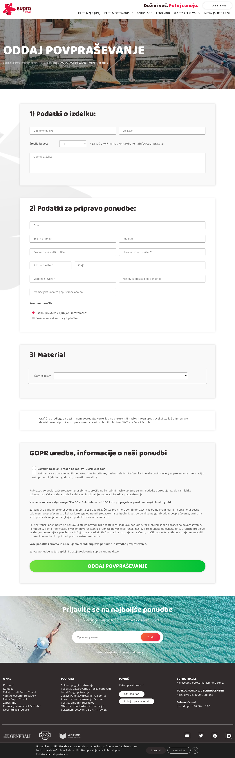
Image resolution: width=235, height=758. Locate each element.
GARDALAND (144, 13)
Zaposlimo (9, 702)
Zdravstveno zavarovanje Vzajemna (83, 695)
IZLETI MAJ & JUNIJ (89, 13)
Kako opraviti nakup (131, 685)
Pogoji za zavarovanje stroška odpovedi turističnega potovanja (86, 690)
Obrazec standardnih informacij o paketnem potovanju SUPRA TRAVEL (83, 707)
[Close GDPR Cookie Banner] (196, 750)
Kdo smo (8, 685)
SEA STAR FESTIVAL (187, 13)
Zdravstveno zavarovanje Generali (82, 699)
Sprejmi (155, 750)
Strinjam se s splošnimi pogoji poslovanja (117, 652)
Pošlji (150, 637)
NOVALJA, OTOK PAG (217, 13)
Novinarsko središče (16, 709)
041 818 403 (219, 5)
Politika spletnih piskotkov (51, 754)
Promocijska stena (49, 62)
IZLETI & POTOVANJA (118, 13)
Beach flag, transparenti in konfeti (20, 62)
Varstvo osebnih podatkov (19, 695)
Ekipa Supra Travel (15, 699)
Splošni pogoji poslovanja (77, 685)
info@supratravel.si (151, 143)
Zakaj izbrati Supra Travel (19, 692)
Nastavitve (179, 750)
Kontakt (8, 688)
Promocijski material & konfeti (22, 706)
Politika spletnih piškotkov (77, 702)
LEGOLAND (163, 13)
